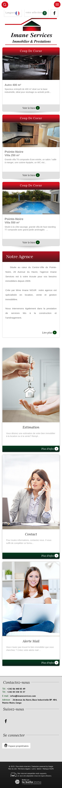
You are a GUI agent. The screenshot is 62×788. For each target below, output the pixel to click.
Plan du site (12, 769)
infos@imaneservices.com (23, 696)
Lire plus (49, 332)
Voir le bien (31, 108)
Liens (34, 769)
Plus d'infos (49, 448)
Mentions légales (24, 769)
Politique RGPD (48, 769)
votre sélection (34, 12)
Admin (39, 769)
